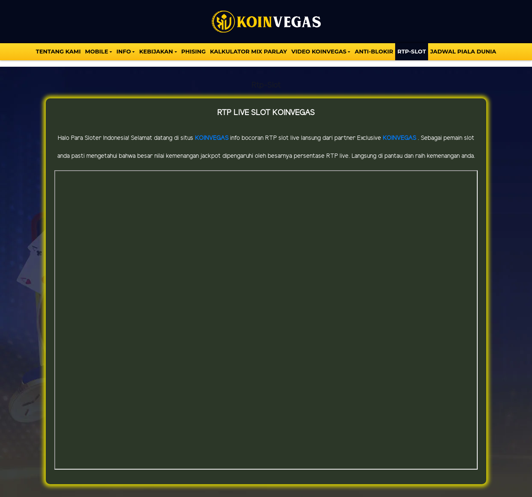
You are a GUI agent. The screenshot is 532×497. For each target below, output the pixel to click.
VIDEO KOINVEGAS (318, 51)
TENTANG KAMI (58, 51)
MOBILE (96, 51)
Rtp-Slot (411, 51)
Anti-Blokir (374, 51)
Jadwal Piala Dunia (463, 51)
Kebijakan (156, 51)
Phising (193, 51)
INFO (123, 51)
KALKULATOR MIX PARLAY (248, 51)
